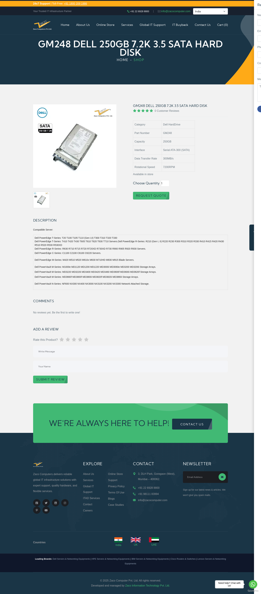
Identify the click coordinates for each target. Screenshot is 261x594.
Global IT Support (153, 25)
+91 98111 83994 (148, 494)
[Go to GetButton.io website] (253, 591)
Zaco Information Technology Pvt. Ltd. (147, 585)
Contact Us (203, 25)
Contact (87, 504)
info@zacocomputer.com (175, 11)
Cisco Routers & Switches (183, 559)
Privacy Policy (116, 486)
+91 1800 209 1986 (75, 3)
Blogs (111, 498)
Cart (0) (222, 25)
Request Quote (255, 238)
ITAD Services (91, 498)
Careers (88, 510)
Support (112, 480)
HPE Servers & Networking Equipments (111, 559)
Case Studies (116, 504)
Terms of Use (116, 492)
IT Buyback (180, 25)
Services (127, 25)
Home (65, 25)
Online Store (105, 25)
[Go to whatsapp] (253, 584)
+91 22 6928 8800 (139, 11)
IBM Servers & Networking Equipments (150, 559)
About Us (83, 25)
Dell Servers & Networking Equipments (71, 559)
